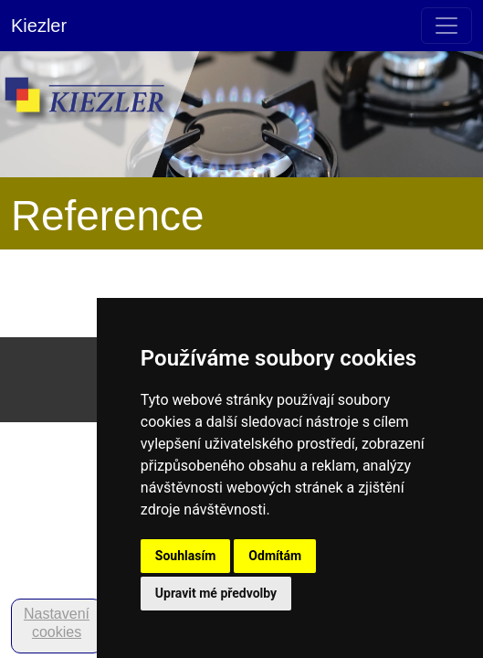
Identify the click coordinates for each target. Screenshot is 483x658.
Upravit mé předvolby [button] (216, 593)
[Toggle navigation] (446, 25)
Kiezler (39, 26)
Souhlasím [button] (185, 555)
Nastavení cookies (56, 623)
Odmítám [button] (274, 555)
